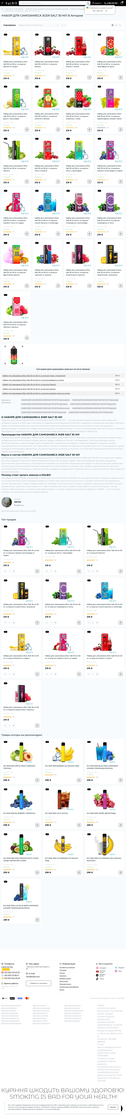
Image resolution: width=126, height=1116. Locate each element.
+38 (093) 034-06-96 (12, 978)
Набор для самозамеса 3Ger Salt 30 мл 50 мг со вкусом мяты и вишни (47, 168)
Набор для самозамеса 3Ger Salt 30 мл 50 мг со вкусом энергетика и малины (78, 272)
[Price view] (120, 25)
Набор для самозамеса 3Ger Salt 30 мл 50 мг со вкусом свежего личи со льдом (15, 220)
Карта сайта (64, 981)
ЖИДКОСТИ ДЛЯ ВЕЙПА (14, 9)
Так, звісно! (97, 11)
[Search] (88, 3)
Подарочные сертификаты (69, 987)
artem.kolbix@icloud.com (109, 1047)
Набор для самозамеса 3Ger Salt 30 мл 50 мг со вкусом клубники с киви (78, 116)
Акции (62, 989)
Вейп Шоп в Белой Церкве (11, 1005)
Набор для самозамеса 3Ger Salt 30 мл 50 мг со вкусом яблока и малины (15, 324)
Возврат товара (65, 978)
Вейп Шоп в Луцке (39, 1005)
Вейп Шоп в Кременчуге (10, 1018)
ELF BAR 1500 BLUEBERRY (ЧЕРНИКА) (19, 813)
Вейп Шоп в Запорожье (10, 1015)
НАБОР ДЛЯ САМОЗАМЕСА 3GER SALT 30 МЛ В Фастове (91, 412)
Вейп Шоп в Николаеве (41, 1008)
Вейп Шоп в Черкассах (72, 1013)
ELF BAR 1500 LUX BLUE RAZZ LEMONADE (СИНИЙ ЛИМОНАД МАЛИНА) (20, 907)
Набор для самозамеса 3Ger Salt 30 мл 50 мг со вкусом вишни (47, 64)
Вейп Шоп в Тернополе (41, 1023)
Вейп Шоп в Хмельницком (73, 1010)
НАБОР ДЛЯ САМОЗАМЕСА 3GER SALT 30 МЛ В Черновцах (44, 404)
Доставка (63, 970)
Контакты (63, 976)
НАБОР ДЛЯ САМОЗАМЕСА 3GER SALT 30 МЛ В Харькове (43, 412)
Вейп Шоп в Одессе (40, 1013)
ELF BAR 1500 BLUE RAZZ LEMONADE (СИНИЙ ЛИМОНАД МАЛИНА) (102, 767)
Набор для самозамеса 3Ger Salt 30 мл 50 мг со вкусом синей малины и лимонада (47, 220)
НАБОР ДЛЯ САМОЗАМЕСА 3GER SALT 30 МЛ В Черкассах (93, 404)
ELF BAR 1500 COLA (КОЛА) (56, 813)
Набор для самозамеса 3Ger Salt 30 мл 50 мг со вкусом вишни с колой (78, 64)
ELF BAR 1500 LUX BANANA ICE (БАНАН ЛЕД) (61, 859)
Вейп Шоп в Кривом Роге (10, 1021)
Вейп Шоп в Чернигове (72, 1015)
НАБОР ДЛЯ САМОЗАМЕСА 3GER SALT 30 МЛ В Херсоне (94, 408)
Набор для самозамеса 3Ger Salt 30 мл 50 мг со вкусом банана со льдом (15, 64)
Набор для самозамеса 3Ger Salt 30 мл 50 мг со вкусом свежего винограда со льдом (110, 168)
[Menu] (2, 3)
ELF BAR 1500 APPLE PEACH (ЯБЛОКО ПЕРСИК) (19, 767)
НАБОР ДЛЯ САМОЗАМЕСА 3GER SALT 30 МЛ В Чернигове (95, 400)
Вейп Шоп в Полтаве (40, 1015)
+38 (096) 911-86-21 (11, 975)
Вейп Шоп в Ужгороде (72, 1005)
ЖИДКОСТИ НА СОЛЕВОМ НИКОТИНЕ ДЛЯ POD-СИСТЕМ (47, 9)
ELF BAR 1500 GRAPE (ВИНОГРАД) (101, 813)
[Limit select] (63, 25)
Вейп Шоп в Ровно (39, 1018)
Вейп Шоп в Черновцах (72, 1018)
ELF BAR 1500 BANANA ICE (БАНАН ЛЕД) (62, 766)
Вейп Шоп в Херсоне (71, 1008)
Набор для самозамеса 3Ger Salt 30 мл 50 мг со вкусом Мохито (15, 168)
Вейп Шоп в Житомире (9, 1013)
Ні (106, 11)
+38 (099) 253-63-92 (12, 972)
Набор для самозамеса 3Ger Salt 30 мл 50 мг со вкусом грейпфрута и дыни (109, 64)
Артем (17, 502)
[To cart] (27, 77)
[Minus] (5, 571)
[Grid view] (112, 25)
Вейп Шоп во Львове (71, 1021)
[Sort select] (38, 25)
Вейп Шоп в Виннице (9, 1008)
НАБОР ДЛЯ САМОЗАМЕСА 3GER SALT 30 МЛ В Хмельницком (45, 408)
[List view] (116, 25)
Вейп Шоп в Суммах (40, 1021)
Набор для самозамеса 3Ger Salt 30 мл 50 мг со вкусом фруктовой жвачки (15, 272)
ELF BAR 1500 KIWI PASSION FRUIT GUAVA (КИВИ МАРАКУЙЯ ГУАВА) (20, 859)
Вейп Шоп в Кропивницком (11, 1023)
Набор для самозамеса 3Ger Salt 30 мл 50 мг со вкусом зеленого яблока (47, 116)
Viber (118, 971)
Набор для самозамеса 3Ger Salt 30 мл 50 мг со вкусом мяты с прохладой (78, 168)
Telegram (120, 968)
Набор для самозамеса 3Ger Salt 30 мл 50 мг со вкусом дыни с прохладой (15, 116)
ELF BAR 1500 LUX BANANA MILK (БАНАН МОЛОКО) (104, 859)
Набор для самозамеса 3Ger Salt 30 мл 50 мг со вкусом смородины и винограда (78, 220)
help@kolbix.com (33, 976)
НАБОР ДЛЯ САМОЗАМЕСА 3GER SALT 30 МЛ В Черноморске (45, 400)
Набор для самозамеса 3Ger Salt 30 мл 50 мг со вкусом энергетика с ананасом (109, 272)
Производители (65, 984)
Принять (113, 1107)
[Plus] (14, 571)
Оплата (62, 973)
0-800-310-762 (7, 967)
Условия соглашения (67, 967)
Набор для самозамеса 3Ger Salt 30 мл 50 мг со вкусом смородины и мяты (109, 220)
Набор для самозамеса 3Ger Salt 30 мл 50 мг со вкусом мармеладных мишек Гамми (109, 116)
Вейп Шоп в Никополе (41, 1010)
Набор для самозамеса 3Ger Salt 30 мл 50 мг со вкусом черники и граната (47, 272)
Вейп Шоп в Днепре (8, 1010)
